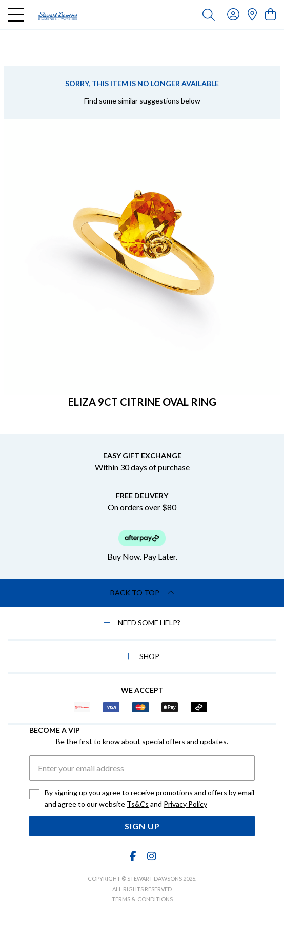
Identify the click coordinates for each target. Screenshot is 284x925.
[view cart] (270, 14)
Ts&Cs (138, 803)
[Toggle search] (208, 14)
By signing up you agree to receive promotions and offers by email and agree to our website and (149, 799)
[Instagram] (151, 856)
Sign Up (142, 826)
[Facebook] (133, 856)
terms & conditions (142, 899)
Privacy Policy (185, 803)
